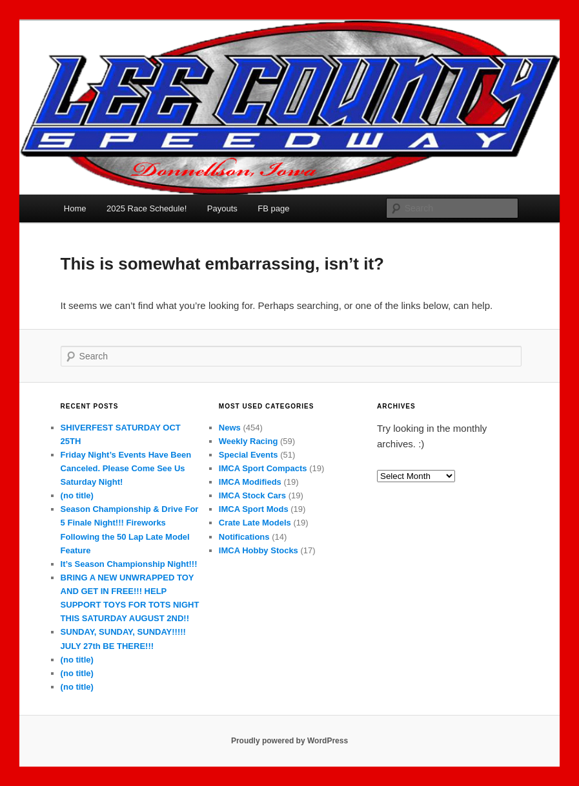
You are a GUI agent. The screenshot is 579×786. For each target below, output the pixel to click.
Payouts (222, 208)
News (230, 427)
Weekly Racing (248, 441)
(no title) (77, 495)
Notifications (244, 537)
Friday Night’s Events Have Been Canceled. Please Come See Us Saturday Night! (126, 468)
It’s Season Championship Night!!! (129, 564)
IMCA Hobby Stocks (258, 550)
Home (75, 208)
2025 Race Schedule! (147, 208)
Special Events (248, 455)
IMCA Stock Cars (252, 495)
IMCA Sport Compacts (263, 468)
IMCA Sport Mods (254, 509)
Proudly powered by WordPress (289, 740)
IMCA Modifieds (250, 482)
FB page (273, 208)
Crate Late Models (255, 522)
